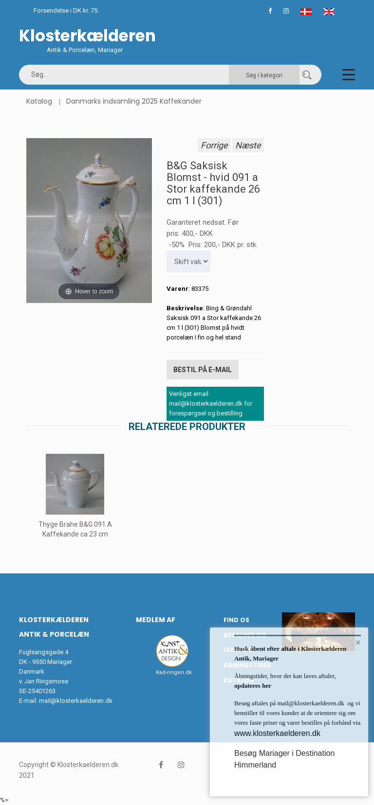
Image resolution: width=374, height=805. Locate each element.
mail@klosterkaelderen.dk (75, 700)
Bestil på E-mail (202, 370)
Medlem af (155, 620)
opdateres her (252, 685)
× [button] (358, 642)
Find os (236, 620)
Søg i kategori (264, 75)
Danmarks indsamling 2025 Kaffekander (134, 101)
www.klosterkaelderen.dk (277, 733)
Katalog (39, 101)
